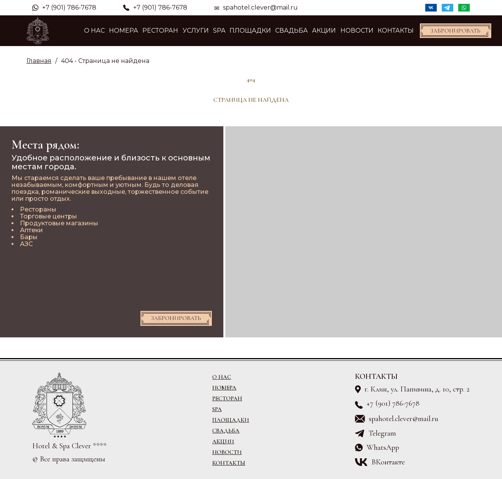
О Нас (94, 30)
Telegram (382, 433)
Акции (324, 30)
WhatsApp (383, 447)
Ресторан (160, 30)
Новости (356, 30)
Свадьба (291, 30)
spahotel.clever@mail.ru (260, 7)
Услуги (196, 30)
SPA (219, 30)
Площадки (250, 30)
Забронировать (456, 30)
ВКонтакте (388, 462)
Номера (123, 30)
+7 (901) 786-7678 (64, 7)
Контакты (396, 30)
